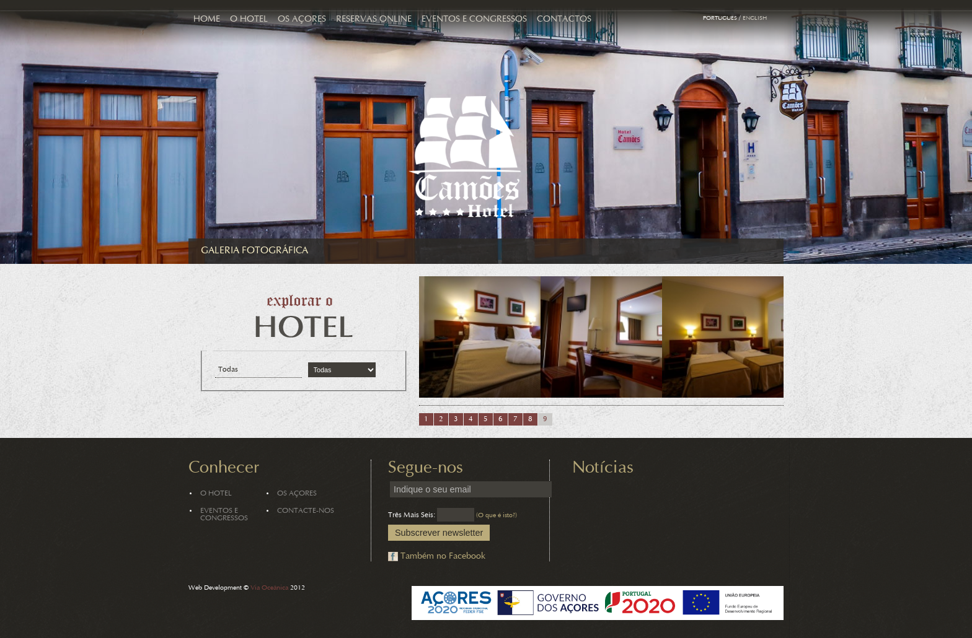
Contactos (564, 19)
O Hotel (249, 19)
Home (206, 19)
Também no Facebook (442, 556)
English (755, 18)
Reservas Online (374, 19)
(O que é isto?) (496, 515)
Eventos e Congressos (474, 19)
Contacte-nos (305, 511)
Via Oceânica (269, 588)
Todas (228, 370)
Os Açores (302, 19)
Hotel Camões (465, 156)
